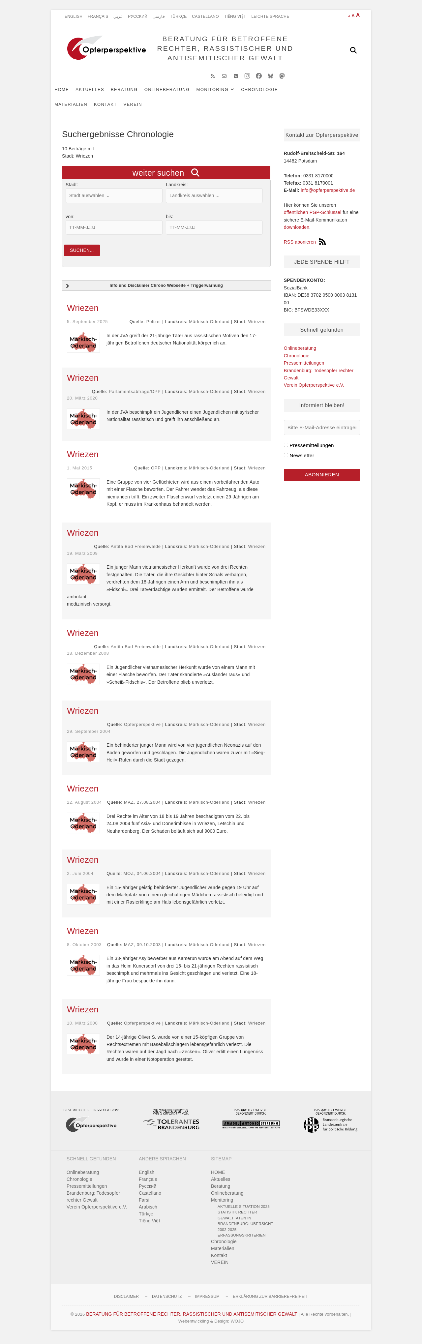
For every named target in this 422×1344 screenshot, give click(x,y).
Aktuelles (100, 92)
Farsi (144, 1204)
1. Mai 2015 (79, 472)
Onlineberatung (178, 92)
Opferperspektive (142, 728)
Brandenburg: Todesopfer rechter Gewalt (93, 1200)
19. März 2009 (82, 557)
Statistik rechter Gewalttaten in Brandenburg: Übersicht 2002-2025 (245, 1225)
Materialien (311, 92)
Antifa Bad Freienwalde (136, 550)
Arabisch (148, 1210)
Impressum (207, 1300)
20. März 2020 (82, 402)
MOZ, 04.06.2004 (142, 877)
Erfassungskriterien (242, 1239)
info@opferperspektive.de (328, 193)
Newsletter (301, 459)
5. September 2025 (87, 325)
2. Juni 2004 (80, 877)
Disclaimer (126, 1300)
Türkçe (178, 16)
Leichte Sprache (270, 16)
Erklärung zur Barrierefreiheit (270, 1300)
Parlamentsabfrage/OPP (135, 395)
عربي (118, 16)
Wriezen (83, 312)
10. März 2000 (82, 1027)
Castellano (205, 16)
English (73, 16)
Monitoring (223, 92)
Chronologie (270, 92)
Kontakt (76, 107)
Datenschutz (167, 1300)
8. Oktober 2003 (84, 948)
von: (70, 220)
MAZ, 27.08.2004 (142, 806)
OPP (156, 472)
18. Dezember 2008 (88, 657)
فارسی (159, 16)
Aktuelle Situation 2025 (244, 1210)
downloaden (297, 230)
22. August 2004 (84, 806)
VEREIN (104, 107)
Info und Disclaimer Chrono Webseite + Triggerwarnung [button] (143, 290)
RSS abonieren (305, 245)
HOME (72, 92)
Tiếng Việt (235, 16)
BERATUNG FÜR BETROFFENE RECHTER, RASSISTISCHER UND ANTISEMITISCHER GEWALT (223, 50)
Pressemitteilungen (304, 366)
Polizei (153, 325)
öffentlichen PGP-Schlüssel (313, 216)
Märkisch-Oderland (209, 325)
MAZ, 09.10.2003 (142, 948)
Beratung (135, 92)
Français (98, 16)
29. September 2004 (88, 735)
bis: (169, 220)
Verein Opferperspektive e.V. (314, 388)
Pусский (137, 16)
